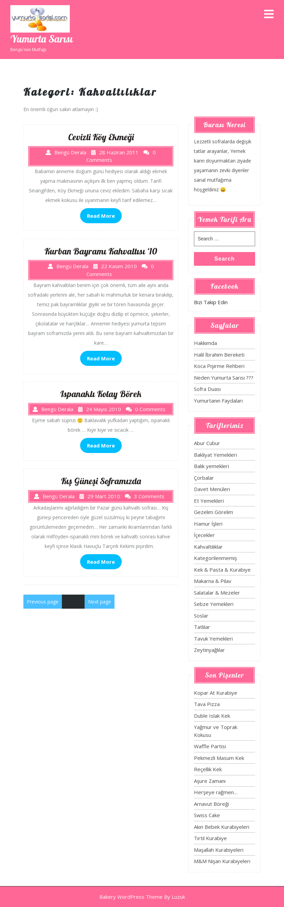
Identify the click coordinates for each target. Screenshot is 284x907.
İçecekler (204, 535)
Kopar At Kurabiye (215, 692)
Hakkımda (205, 342)
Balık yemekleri (211, 466)
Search (224, 259)
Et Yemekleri (209, 500)
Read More (101, 215)
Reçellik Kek (208, 769)
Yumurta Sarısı (41, 38)
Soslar (201, 615)
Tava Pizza (207, 704)
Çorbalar (204, 477)
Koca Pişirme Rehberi (219, 365)
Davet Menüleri (212, 489)
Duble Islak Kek (212, 715)
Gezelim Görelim (213, 512)
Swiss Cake (207, 815)
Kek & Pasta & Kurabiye (222, 569)
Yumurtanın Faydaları (218, 400)
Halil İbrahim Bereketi (219, 354)
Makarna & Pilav (212, 580)
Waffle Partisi (210, 746)
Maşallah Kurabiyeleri (218, 849)
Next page (99, 601)
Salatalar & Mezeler (217, 592)
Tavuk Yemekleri (213, 638)
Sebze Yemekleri (213, 603)
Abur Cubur (207, 443)
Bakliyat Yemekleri (215, 454)
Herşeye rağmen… (216, 792)
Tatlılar (202, 626)
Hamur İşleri (208, 523)
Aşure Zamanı (210, 780)
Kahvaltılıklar (208, 546)
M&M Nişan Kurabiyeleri (222, 861)
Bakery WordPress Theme (131, 896)
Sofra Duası (207, 388)
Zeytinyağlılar (209, 649)
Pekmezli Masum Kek (219, 757)
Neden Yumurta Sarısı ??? (223, 377)
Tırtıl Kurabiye (210, 838)
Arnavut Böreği (211, 803)
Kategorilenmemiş (215, 557)
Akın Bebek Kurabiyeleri (221, 826)
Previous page (42, 601)
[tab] (269, 15)
